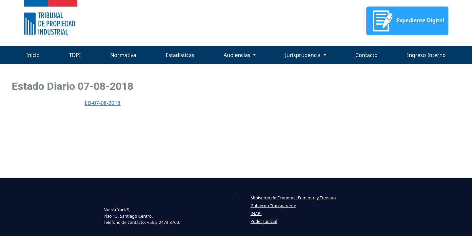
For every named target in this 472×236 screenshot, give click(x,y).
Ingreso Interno (426, 55)
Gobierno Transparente (273, 205)
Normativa (123, 55)
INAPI (256, 213)
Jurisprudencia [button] (303, 55)
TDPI (75, 55)
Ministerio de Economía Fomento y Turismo (293, 198)
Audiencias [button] (238, 55)
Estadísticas (180, 55)
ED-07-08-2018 (102, 103)
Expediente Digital (407, 21)
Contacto (366, 55)
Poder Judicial (263, 221)
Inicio (33, 55)
